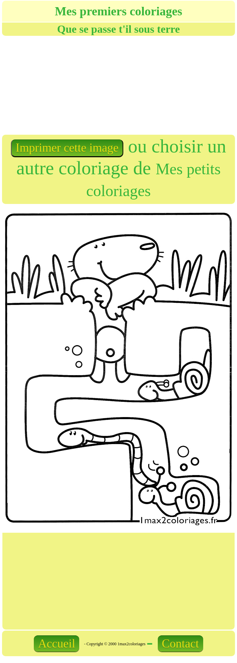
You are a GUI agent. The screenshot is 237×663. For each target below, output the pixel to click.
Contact (180, 643)
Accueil (56, 643)
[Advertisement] (70, 84)
